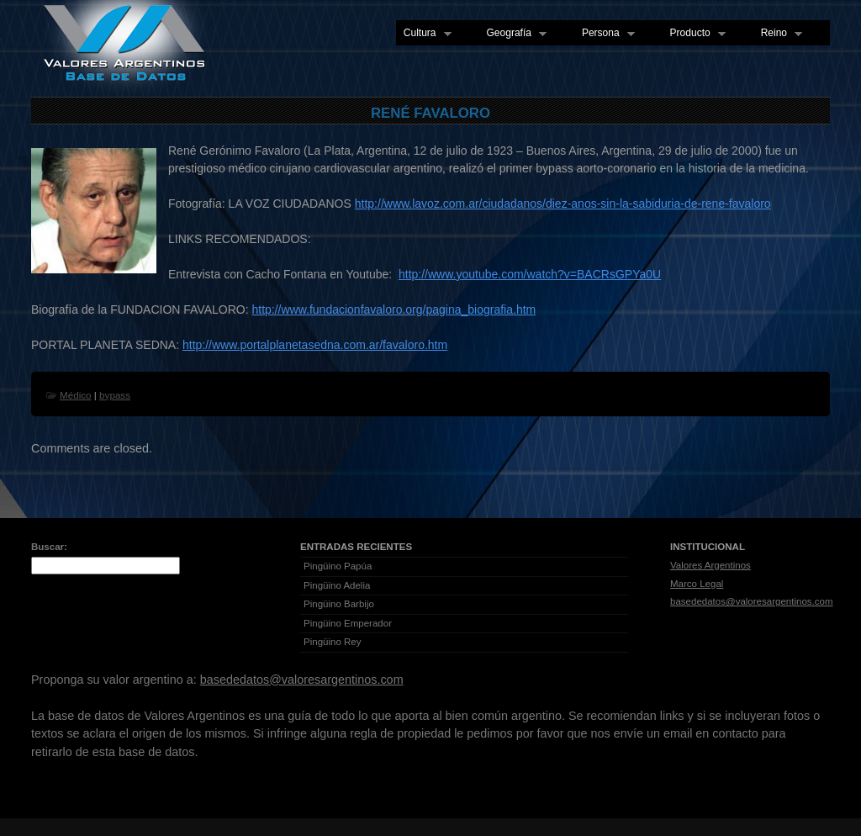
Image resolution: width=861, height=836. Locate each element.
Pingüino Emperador (348, 623)
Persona (604, 33)
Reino (777, 33)
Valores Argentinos (710, 565)
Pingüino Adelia (337, 585)
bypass (114, 394)
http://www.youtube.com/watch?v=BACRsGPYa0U (530, 274)
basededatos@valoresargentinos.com (751, 601)
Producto (694, 33)
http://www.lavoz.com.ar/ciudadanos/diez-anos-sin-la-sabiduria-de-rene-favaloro (563, 203)
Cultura (424, 33)
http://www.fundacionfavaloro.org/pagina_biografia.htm (393, 309)
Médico (76, 394)
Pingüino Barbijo (339, 604)
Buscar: (49, 547)
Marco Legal (696, 584)
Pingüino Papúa (338, 566)
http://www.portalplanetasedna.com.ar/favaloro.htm (314, 345)
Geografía (513, 33)
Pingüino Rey (333, 642)
